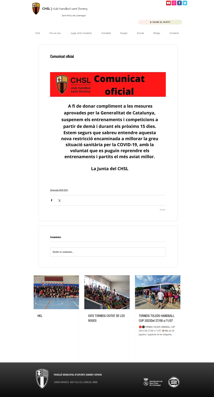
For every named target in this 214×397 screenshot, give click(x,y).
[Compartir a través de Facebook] (51, 200)
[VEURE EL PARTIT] (160, 22)
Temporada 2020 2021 (59, 190)
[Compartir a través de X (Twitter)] (59, 200)
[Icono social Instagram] (174, 3)
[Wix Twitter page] (185, 3)
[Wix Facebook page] (179, 3)
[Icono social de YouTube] (168, 3)
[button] (106, 33)
